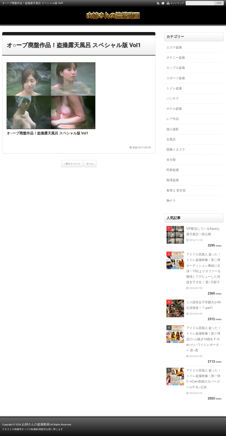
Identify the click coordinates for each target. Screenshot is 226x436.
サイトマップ (177, 3)
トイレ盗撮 (174, 88)
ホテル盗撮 (174, 108)
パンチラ (172, 98)
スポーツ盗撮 (175, 78)
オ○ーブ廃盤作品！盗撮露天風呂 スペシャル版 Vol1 (74, 45)
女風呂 (171, 139)
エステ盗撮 (174, 47)
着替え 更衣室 (176, 190)
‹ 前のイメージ (72, 163)
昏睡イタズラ (175, 149)
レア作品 (172, 118)
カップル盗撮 (175, 67)
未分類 (171, 159)
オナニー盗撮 (175, 57)
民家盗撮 (172, 170)
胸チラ (171, 200)
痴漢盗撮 (172, 180)
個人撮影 (172, 129)
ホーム (90, 163)
